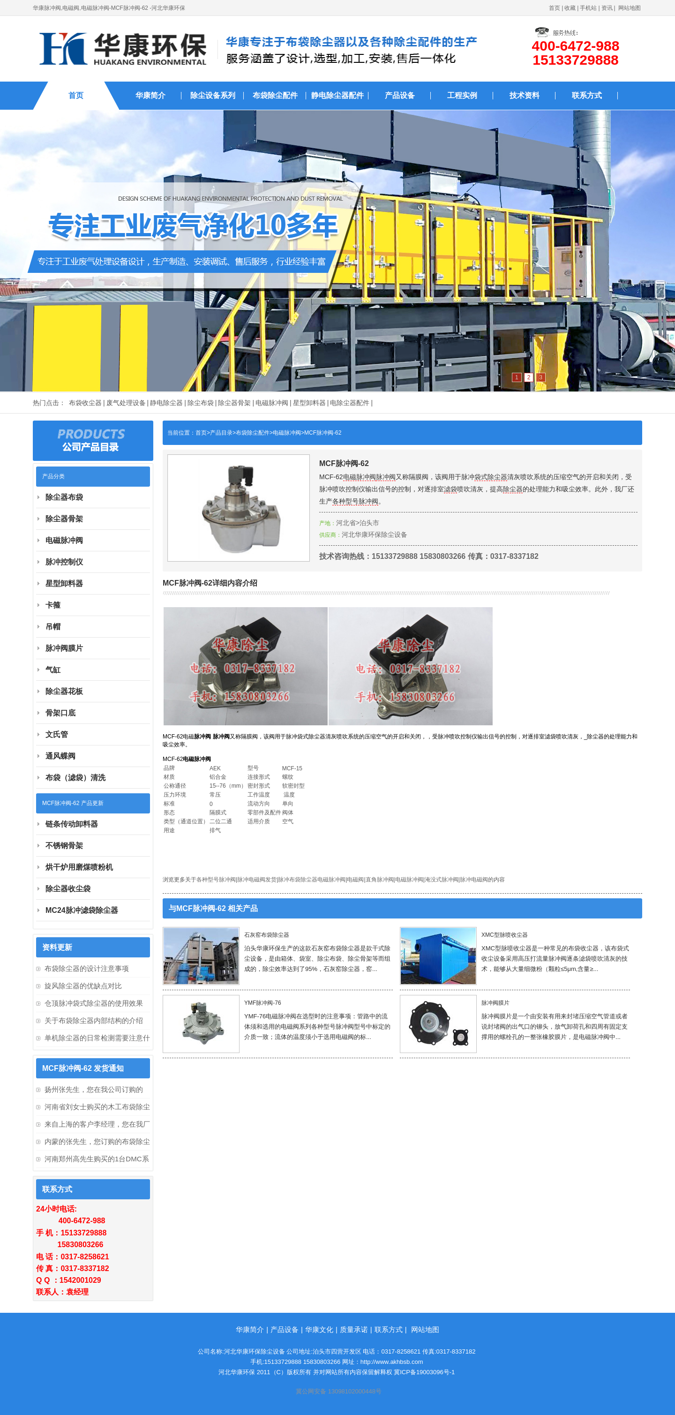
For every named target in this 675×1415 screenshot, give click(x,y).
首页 (554, 8)
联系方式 (587, 95)
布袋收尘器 (85, 402)
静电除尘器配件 (337, 95)
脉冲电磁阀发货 (257, 879)
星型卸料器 (309, 402)
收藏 (570, 8)
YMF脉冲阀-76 (262, 1003)
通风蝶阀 (60, 756)
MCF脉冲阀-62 (322, 432)
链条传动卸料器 (71, 824)
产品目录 (221, 432)
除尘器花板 (64, 691)
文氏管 (56, 734)
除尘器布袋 (64, 497)
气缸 (52, 670)
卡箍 (52, 605)
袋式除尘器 (490, 477)
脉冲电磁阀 (474, 879)
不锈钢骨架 (64, 846)
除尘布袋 (201, 402)
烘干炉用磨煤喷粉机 (79, 867)
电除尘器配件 (349, 402)
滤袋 (450, 489)
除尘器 (513, 489)
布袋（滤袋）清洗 (75, 778)
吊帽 (52, 627)
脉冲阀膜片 (495, 1003)
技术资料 (525, 95)
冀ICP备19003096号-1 (424, 1372)
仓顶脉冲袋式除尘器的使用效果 (94, 1003)
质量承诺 (354, 1329)
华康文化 (319, 1329)
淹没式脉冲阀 (441, 879)
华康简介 (150, 95)
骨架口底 (60, 713)
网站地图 (629, 8)
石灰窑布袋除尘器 (266, 935)
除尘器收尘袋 (67, 889)
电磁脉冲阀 (271, 402)
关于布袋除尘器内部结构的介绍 (94, 1020)
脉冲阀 (386, 477)
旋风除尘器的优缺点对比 (83, 986)
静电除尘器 (166, 402)
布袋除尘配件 (275, 95)
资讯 (607, 8)
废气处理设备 (126, 402)
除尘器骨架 (234, 402)
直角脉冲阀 (380, 879)
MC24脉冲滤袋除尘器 (81, 910)
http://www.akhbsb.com (391, 1361)
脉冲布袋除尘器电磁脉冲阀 (311, 879)
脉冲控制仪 (64, 562)
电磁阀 (355, 879)
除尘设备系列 (212, 95)
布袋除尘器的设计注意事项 (87, 968)
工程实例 (462, 95)
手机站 (588, 8)
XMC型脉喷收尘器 (504, 935)
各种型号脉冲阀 (355, 501)
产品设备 (400, 95)
